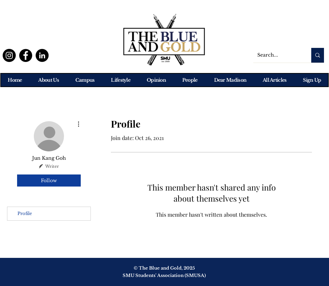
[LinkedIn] (42, 55)
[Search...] (277, 55)
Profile (24, 213)
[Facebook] (25, 55)
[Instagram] (9, 55)
